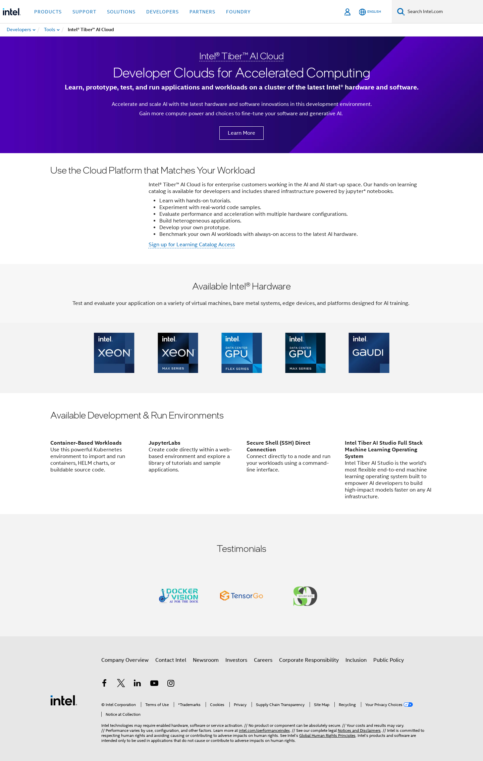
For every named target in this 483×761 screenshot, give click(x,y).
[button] (114, 353)
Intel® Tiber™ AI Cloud (241, 56)
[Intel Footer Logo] (63, 700)
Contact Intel (170, 660)
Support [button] (84, 12)
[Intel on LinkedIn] (137, 684)
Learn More (241, 133)
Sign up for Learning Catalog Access (192, 244)
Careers (263, 660)
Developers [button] (162, 12)
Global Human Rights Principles (327, 735)
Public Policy (388, 660)
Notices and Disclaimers (359, 730)
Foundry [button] (238, 12)
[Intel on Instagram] (170, 684)
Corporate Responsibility (309, 660)
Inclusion (356, 660)
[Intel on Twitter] (121, 684)
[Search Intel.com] (444, 11)
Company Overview (125, 660)
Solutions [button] (121, 12)
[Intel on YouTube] (154, 684)
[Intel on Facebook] (104, 684)
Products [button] (48, 12)
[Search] (401, 11)
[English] (370, 11)
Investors (236, 660)
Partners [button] (202, 12)
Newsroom (206, 660)
